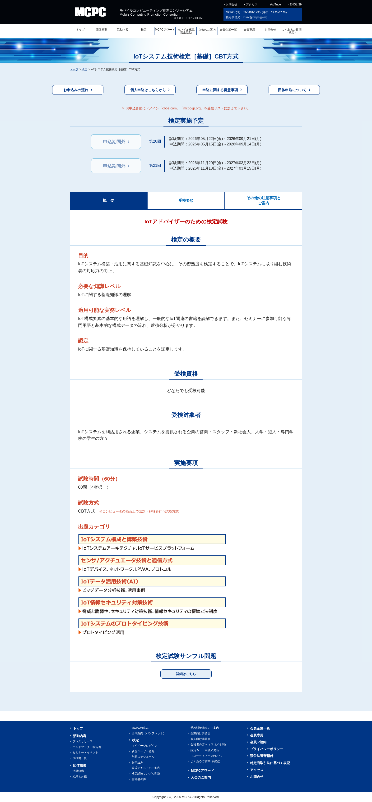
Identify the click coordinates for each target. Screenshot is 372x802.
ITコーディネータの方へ (206, 755)
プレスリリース (83, 741)
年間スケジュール (143, 756)
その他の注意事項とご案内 (263, 200)
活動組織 (78, 771)
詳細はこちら (186, 674)
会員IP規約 (258, 742)
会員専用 (249, 29)
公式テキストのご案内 (146, 768)
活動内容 (122, 29)
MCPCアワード (165, 29)
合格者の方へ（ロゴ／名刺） (209, 744)
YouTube (275, 4)
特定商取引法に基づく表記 (270, 763)
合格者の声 (139, 779)
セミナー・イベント (85, 752)
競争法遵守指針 (261, 756)
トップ (80, 29)
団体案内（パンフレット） (149, 733)
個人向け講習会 (200, 739)
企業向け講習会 (200, 733)
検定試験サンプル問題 (146, 773)
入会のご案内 (207, 29)
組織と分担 (80, 776)
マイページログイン (144, 745)
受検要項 (186, 200)
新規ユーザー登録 (143, 751)
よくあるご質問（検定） (292, 31)
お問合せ (231, 4)
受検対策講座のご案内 (205, 728)
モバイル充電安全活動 (186, 31)
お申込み (137, 762)
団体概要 (101, 29)
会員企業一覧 (228, 29)
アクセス (251, 4)
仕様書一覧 (80, 758)
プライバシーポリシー (266, 749)
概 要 (108, 200)
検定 (144, 29)
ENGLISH (296, 4)
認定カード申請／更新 (205, 750)
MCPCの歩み (140, 728)
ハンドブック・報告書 (87, 747)
